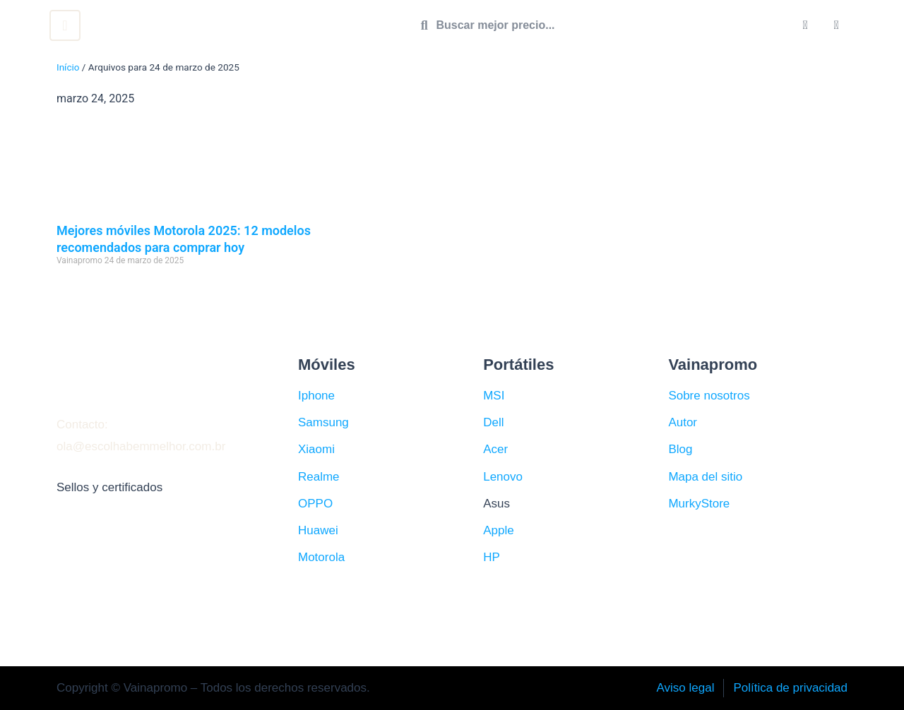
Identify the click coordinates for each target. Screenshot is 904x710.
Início (68, 67)
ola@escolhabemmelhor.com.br (140, 446)
